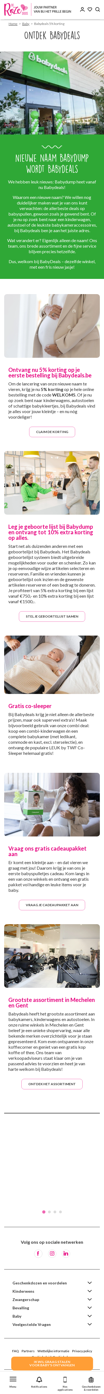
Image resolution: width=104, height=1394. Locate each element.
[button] (13, 1381)
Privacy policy (82, 1351)
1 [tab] (43, 1212)
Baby (25, 24)
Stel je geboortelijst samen (52, 616)
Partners (28, 1351)
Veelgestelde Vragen (31, 1324)
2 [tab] (49, 1212)
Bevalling (20, 1307)
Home (13, 24)
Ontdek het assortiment (52, 1084)
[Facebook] (38, 1254)
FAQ (15, 1351)
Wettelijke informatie (53, 1351)
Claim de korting (52, 432)
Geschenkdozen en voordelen (39, 1283)
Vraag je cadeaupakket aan (52, 905)
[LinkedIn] (66, 1254)
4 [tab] (60, 1212)
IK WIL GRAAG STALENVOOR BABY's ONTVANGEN (52, 1363)
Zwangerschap (25, 1299)
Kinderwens (23, 1291)
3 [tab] (55, 1212)
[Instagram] (52, 1254)
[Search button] (97, 9)
